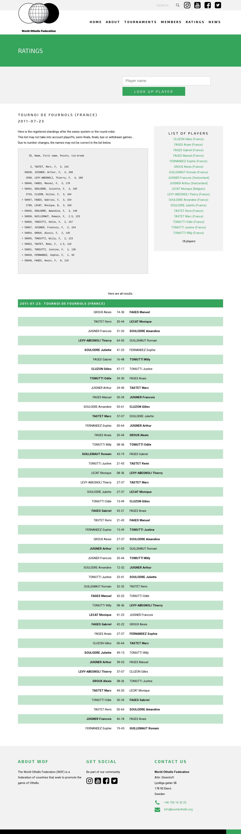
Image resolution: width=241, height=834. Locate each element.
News (215, 22)
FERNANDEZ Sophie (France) (188, 151)
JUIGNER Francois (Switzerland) (188, 167)
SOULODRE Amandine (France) (188, 189)
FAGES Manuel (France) (188, 145)
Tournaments (140, 22)
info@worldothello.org (174, 799)
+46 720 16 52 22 (170, 792)
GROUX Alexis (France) (188, 156)
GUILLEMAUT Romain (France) (188, 162)
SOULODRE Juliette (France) (188, 195)
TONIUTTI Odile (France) (188, 211)
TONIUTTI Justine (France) (188, 217)
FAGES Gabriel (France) (189, 139)
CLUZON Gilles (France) (189, 128)
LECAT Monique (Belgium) (188, 178)
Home (96, 22)
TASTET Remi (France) (188, 200)
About (113, 22)
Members (171, 22)
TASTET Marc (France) (188, 206)
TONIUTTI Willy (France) (188, 222)
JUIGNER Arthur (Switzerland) (189, 173)
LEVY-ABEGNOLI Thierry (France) (188, 184)
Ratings (195, 22)
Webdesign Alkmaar (35, 826)
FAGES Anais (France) (188, 134)
